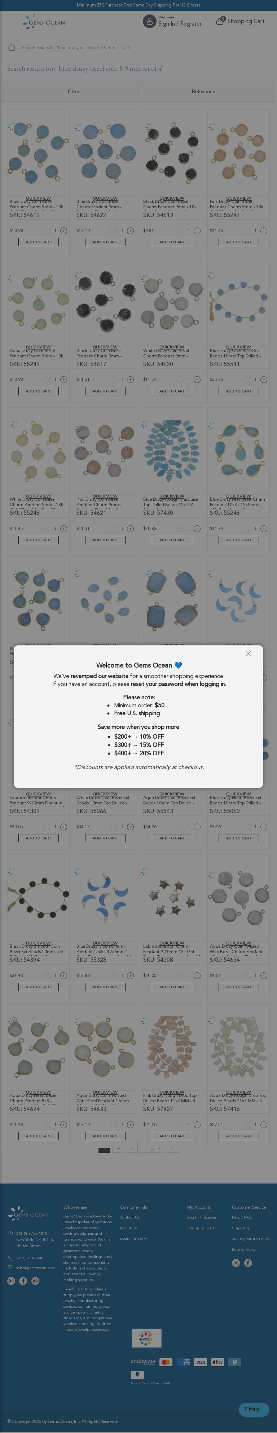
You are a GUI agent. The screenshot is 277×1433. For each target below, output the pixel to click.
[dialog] (138, 716)
